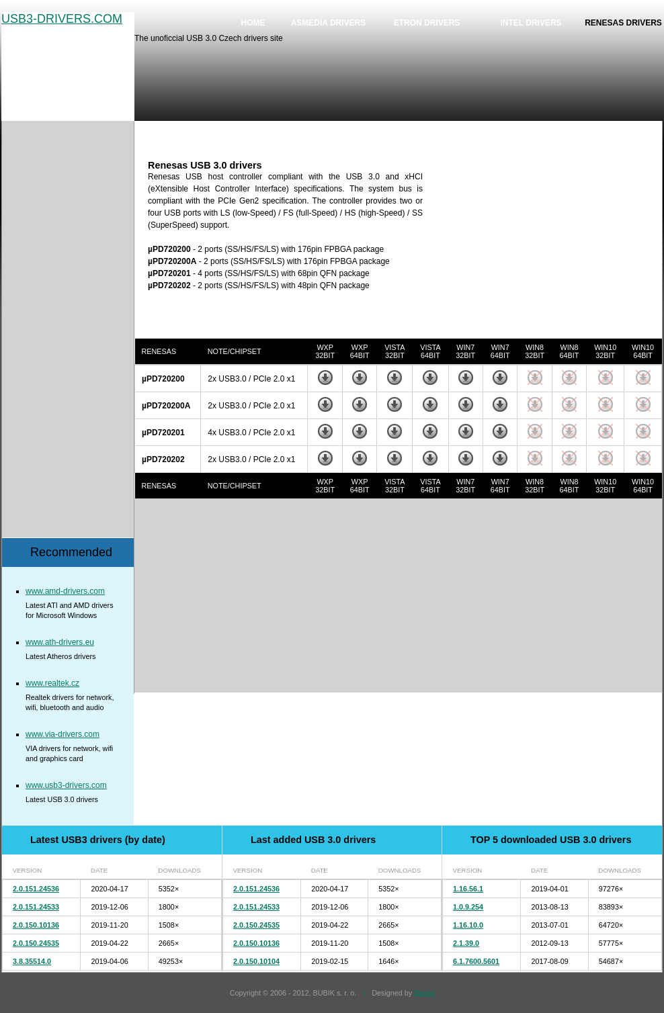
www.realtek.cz (52, 683)
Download (325, 377)
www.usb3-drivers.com (66, 785)
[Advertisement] (549, 244)
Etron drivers (427, 23)
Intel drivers (530, 23)
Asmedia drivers (328, 23)
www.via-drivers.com (62, 734)
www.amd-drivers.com (65, 591)
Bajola (424, 993)
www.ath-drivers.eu (60, 642)
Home (253, 23)
